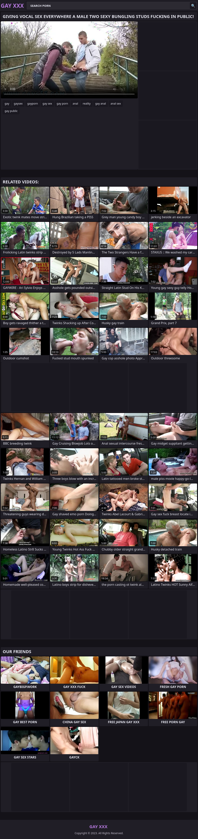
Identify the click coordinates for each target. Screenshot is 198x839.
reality (87, 103)
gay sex (47, 103)
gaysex (18, 103)
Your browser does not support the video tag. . (69, 59)
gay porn (62, 103)
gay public (11, 111)
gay (7, 103)
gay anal (100, 103)
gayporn (32, 103)
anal (75, 103)
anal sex (116, 103)
